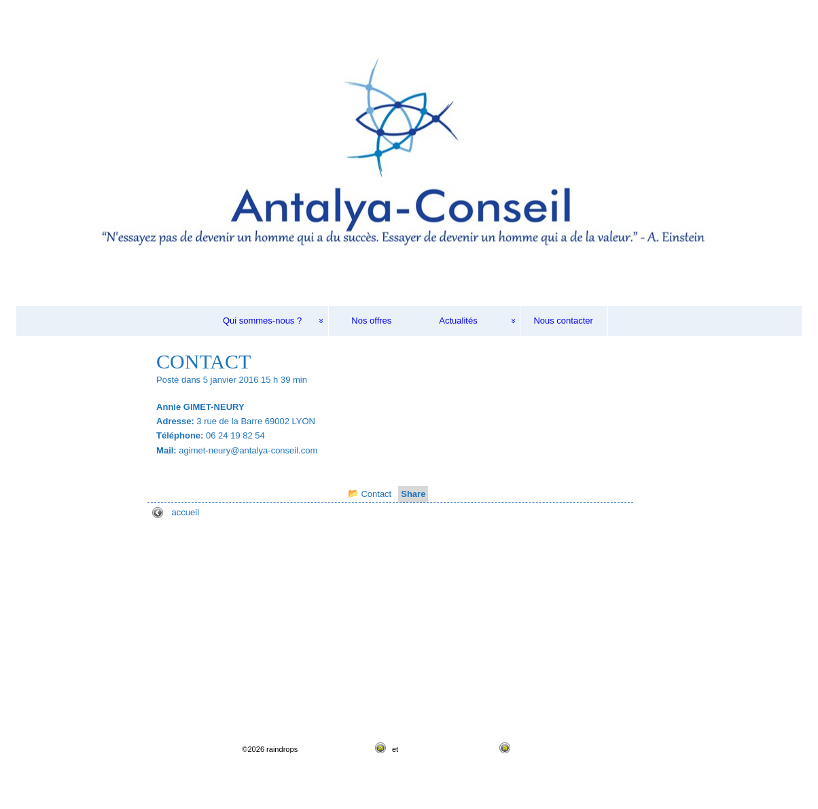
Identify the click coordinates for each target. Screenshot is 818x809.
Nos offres (371, 320)
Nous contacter (562, 320)
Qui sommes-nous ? (262, 320)
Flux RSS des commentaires (447, 749)
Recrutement (59, 617)
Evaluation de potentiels (81, 635)
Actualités (458, 320)
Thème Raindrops (546, 749)
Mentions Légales (68, 705)
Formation (54, 652)
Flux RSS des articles (336, 749)
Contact (376, 494)
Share (413, 494)
